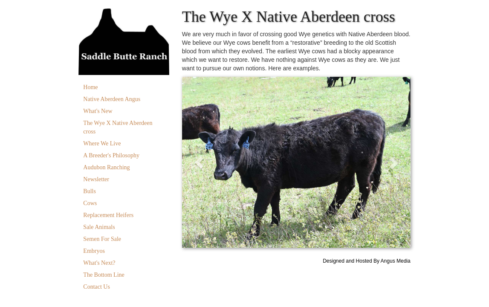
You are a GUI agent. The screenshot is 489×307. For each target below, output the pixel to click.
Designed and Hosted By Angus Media (366, 261)
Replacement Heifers (108, 215)
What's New (97, 111)
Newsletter (96, 179)
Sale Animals (99, 227)
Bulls (89, 191)
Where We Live (102, 143)
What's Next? (99, 263)
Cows (90, 203)
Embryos (94, 251)
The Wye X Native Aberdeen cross (117, 127)
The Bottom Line (103, 275)
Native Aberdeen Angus (111, 99)
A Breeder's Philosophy (111, 155)
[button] (199, 162)
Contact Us (96, 287)
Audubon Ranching (106, 167)
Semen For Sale (102, 239)
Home (90, 87)
